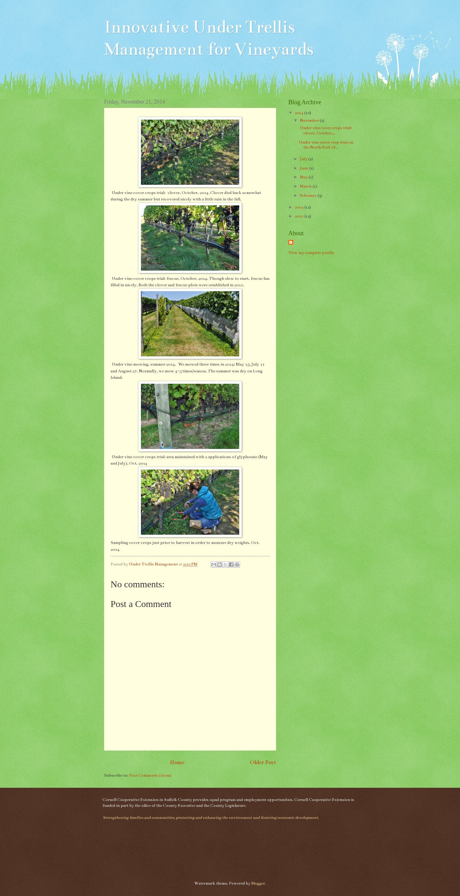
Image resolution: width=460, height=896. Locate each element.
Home (177, 762)
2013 (299, 207)
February (309, 195)
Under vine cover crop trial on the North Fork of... (326, 145)
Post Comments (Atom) (150, 775)
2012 (299, 216)
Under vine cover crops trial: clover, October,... (326, 130)
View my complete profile (311, 252)
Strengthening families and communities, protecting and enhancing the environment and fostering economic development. (211, 817)
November (310, 120)
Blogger (258, 883)
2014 (299, 112)
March (306, 186)
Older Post (263, 762)
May (304, 177)
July (304, 159)
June (304, 168)
